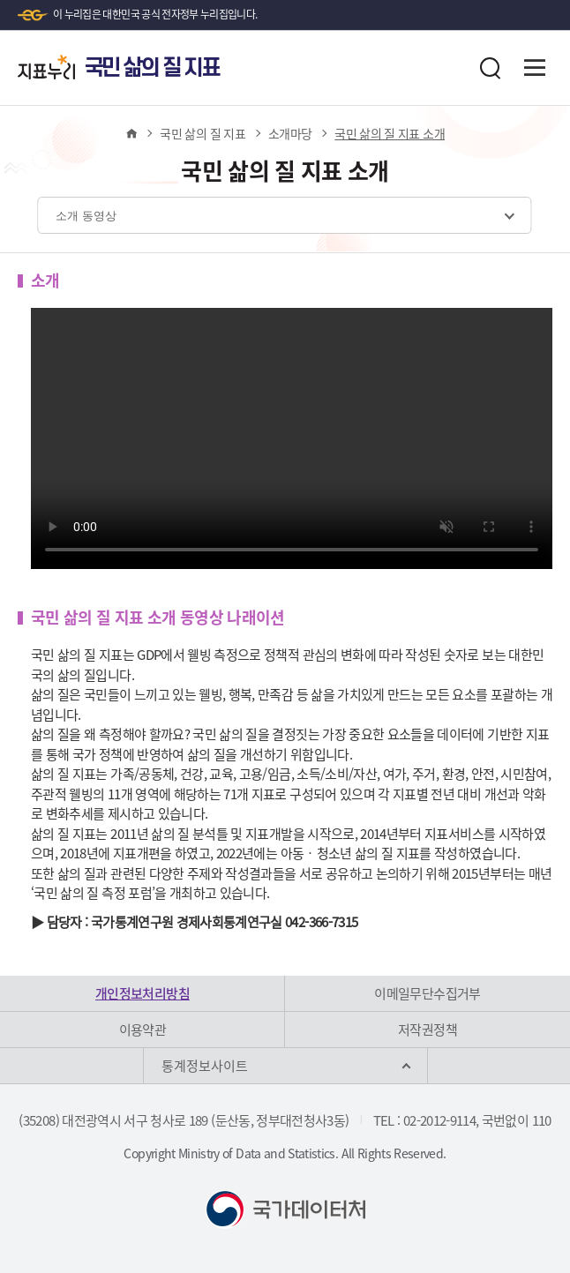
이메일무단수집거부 (427, 993)
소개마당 (289, 133)
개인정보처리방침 (142, 993)
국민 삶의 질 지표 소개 (389, 133)
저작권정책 (427, 1029)
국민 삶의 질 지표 (202, 133)
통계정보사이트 (204, 1065)
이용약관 (142, 1029)
